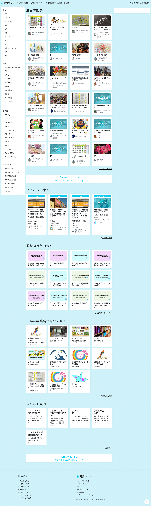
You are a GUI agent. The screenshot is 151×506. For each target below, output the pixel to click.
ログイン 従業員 (26, 498)
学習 (6, 14)
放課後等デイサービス (12, 172)
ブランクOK (8, 134)
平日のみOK (8, 149)
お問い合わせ (83, 489)
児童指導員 (8, 90)
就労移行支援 (9, 187)
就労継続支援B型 (10, 184)
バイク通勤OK (9, 130)
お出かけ (7, 40)
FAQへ (108, 448)
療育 (6, 52)
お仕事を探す (50, 3)
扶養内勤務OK (9, 138)
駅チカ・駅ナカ (10, 153)
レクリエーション (10, 48)
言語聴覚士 (8, 79)
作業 (6, 44)
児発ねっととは (63, 3)
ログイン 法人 (25, 492)
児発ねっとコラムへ (103, 313)
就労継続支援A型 (10, 180)
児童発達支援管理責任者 (12, 67)
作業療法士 (8, 82)
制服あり (7, 145)
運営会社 (81, 492)
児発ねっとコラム (84, 484)
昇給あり (7, 142)
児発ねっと (7, 2)
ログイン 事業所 (26, 495)
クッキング (8, 21)
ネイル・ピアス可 (10, 157)
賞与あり (7, 119)
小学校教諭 (8, 102)
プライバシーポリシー (86, 495)
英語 (6, 33)
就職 (6, 56)
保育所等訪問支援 (10, 176)
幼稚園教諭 (8, 98)
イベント (7, 18)
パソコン (7, 37)
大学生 (7, 126)
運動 (6, 25)
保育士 (7, 75)
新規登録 (144, 3)
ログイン (134, 3)
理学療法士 (8, 86)
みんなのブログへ (104, 169)
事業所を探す (36, 3)
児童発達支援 (9, 168)
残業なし (7, 115)
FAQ (79, 486)
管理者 (7, 71)
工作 (6, 29)
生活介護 (7, 191)
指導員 (7, 94)
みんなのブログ (22, 3)
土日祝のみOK (9, 122)
